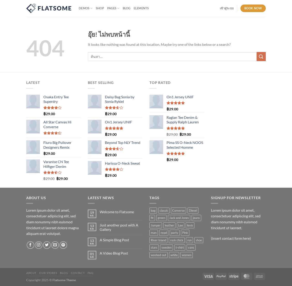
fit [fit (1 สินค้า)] (152, 218)
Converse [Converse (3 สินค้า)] (178, 210)
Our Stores (48, 273)
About (31, 273)
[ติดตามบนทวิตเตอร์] (47, 245)
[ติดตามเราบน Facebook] (30, 245)
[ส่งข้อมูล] (261, 56)
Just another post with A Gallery (119, 227)
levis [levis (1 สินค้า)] (190, 225)
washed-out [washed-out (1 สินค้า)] (158, 255)
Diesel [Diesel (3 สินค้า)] (193, 210)
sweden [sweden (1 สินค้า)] (167, 247)
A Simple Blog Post (114, 240)
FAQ (91, 273)
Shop (100, 8)
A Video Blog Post (114, 253)
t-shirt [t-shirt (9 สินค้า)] (180, 247)
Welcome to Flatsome (117, 212)
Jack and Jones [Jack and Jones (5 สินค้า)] (179, 218)
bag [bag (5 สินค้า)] (153, 210)
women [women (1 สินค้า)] (186, 255)
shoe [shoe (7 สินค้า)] (199, 240)
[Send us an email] (55, 245)
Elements (141, 8)
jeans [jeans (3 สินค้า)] (196, 218)
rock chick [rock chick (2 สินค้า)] (176, 240)
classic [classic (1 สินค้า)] (164, 210)
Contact (78, 273)
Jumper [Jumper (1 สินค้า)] (156, 225)
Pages (113, 8)
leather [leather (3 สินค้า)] (169, 225)
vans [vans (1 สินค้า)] (191, 247)
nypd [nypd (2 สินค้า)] (164, 232)
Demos (86, 8)
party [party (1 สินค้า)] (174, 232)
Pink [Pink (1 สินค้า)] (185, 232)
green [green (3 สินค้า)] (161, 218)
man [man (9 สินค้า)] (153, 232)
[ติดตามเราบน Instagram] (38, 245)
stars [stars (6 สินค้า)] (154, 247)
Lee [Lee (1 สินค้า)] (180, 225)
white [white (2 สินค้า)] (174, 255)
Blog (126, 8)
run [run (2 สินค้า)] (189, 240)
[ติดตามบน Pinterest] (63, 245)
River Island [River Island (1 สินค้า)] (158, 240)
